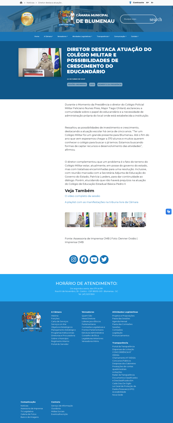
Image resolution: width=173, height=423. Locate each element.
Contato (134, 36)
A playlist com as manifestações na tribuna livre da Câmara (101, 202)
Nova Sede (117, 395)
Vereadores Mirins (90, 341)
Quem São (87, 316)
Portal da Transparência (123, 346)
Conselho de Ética (90, 335)
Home (21, 3)
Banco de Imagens (30, 417)
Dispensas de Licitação (123, 349)
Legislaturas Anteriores (92, 338)
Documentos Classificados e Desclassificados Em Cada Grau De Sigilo (124, 381)
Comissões (117, 330)
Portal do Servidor (60, 344)
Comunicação (119, 36)
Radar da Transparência (123, 375)
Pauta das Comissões (122, 324)
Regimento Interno (60, 341)
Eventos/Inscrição (59, 414)
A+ (147, 2)
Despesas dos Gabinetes (124, 363)
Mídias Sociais (57, 411)
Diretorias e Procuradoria (63, 335)
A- (152, 2)
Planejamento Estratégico (63, 330)
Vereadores (61, 36)
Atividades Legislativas (81, 36)
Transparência (102, 36)
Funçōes (55, 318)
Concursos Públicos (121, 361)
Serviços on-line (58, 324)
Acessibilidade (119, 392)
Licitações (117, 372)
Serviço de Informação (62, 406)
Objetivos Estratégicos (61, 327)
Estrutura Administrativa (93, 333)
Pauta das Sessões (121, 318)
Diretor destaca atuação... (50, 2)
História (54, 316)
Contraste (138, 2)
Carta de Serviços (59, 321)
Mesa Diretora (88, 318)
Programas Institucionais (62, 333)
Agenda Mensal (119, 321)
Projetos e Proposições (123, 316)
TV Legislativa (27, 411)
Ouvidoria (56, 408)
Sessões (116, 327)
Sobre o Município (60, 338)
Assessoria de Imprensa (32, 408)
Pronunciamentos (120, 335)
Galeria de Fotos (28, 414)
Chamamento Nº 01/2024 (124, 358)
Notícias (30, 2)
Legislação (117, 333)
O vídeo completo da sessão (82, 196)
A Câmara (48, 36)
